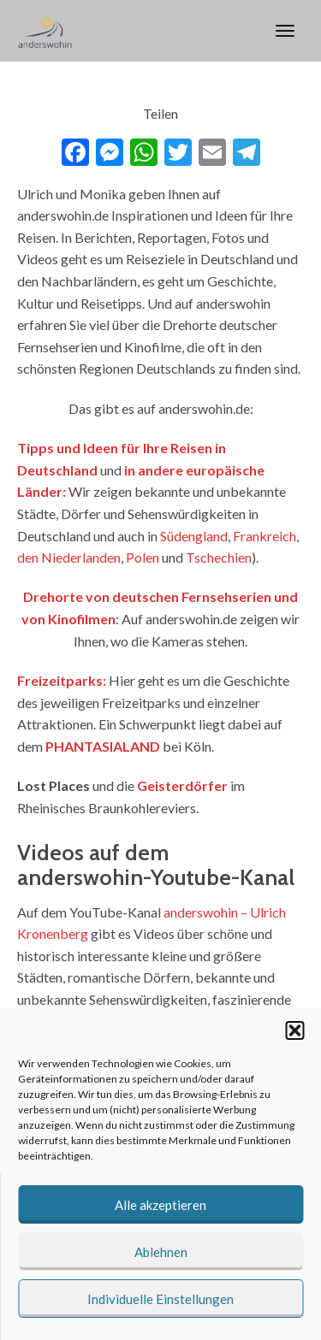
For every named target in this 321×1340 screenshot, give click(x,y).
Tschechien (219, 557)
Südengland (194, 536)
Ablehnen (160, 1252)
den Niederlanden (69, 557)
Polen (142, 557)
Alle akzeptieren (160, 1205)
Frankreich (264, 536)
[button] (294, 1030)
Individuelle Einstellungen (160, 1299)
